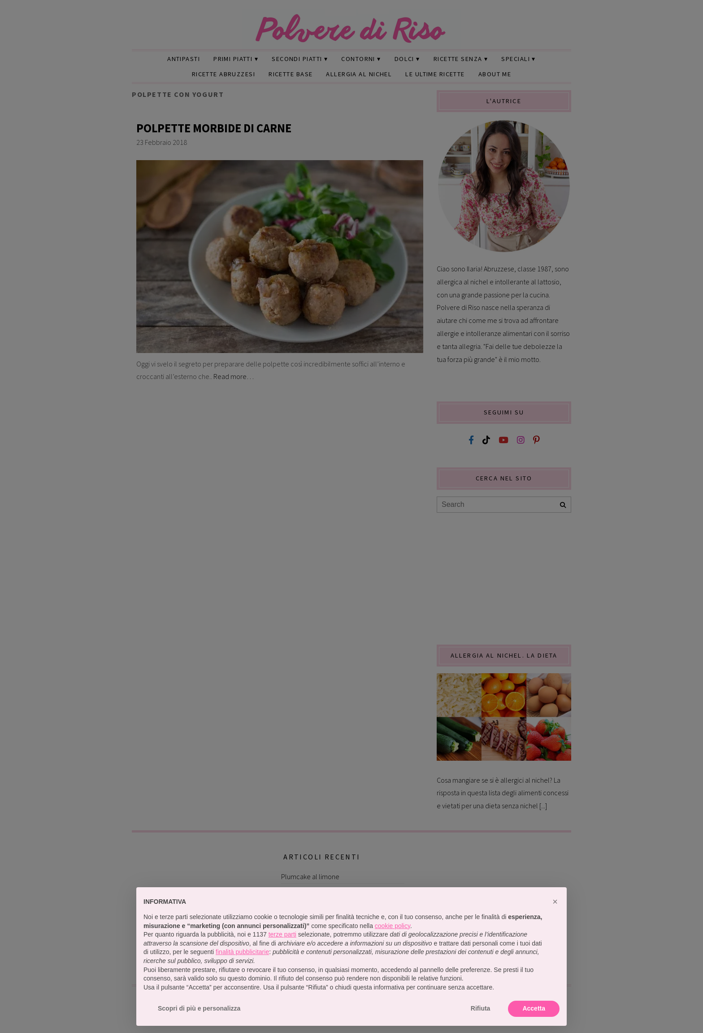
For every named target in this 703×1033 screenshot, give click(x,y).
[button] (555, 901)
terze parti (282, 934)
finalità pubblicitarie (242, 951)
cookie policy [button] (392, 925)
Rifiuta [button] (480, 1008)
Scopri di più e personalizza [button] (199, 1008)
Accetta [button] (533, 1008)
